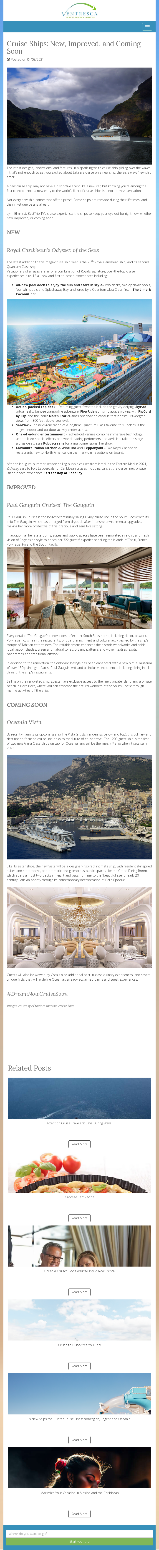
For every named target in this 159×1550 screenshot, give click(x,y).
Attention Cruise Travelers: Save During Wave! (79, 1101)
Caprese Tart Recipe (79, 1175)
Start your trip (79, 1541)
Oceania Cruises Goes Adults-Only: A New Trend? (79, 1249)
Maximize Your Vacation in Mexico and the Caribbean (79, 1471)
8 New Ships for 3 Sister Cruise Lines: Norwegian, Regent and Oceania (79, 1397)
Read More (79, 1144)
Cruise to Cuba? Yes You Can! (79, 1323)
